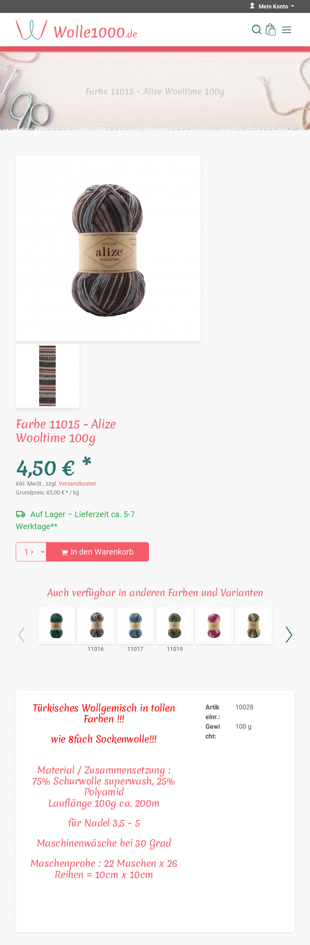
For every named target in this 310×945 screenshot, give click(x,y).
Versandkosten (77, 483)
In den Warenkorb (97, 552)
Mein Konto (274, 6)
